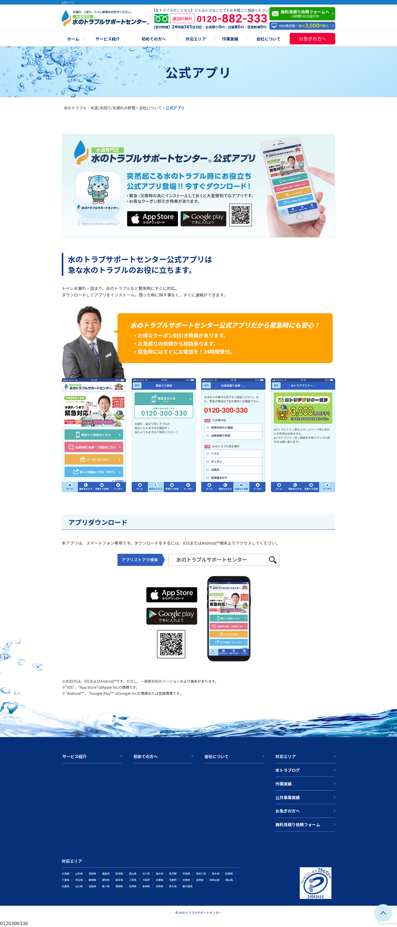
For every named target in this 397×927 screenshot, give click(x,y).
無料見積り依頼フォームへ (303, 14)
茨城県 (186, 873)
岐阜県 (119, 880)
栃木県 (216, 873)
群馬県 (229, 873)
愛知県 (106, 880)
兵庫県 (159, 880)
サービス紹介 (107, 39)
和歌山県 (214, 880)
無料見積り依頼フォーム (297, 824)
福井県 (159, 873)
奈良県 (186, 880)
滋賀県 (200, 880)
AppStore (138, 214)
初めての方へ (154, 39)
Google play (194, 214)
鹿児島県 (188, 886)
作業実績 (230, 39)
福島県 (106, 873)
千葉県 (65, 880)
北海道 (65, 873)
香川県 (106, 886)
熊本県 (173, 886)
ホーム (73, 39)
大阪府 (146, 880)
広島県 (65, 886)
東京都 (173, 873)
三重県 (132, 880)
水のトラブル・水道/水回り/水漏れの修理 (99, 107)
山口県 (79, 886)
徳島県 (92, 886)
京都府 (173, 880)
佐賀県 (132, 886)
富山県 (132, 873)
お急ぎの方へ (312, 38)
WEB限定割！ (300, 26)
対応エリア (196, 39)
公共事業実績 (287, 797)
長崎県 (146, 886)
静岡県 (92, 880)
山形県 (79, 873)
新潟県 (119, 873)
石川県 (146, 873)
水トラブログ (287, 770)
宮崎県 (159, 886)
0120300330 (14, 923)
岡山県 (229, 880)
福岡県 (119, 886)
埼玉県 (79, 880)
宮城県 (92, 873)
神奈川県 (201, 873)
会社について (268, 39)
